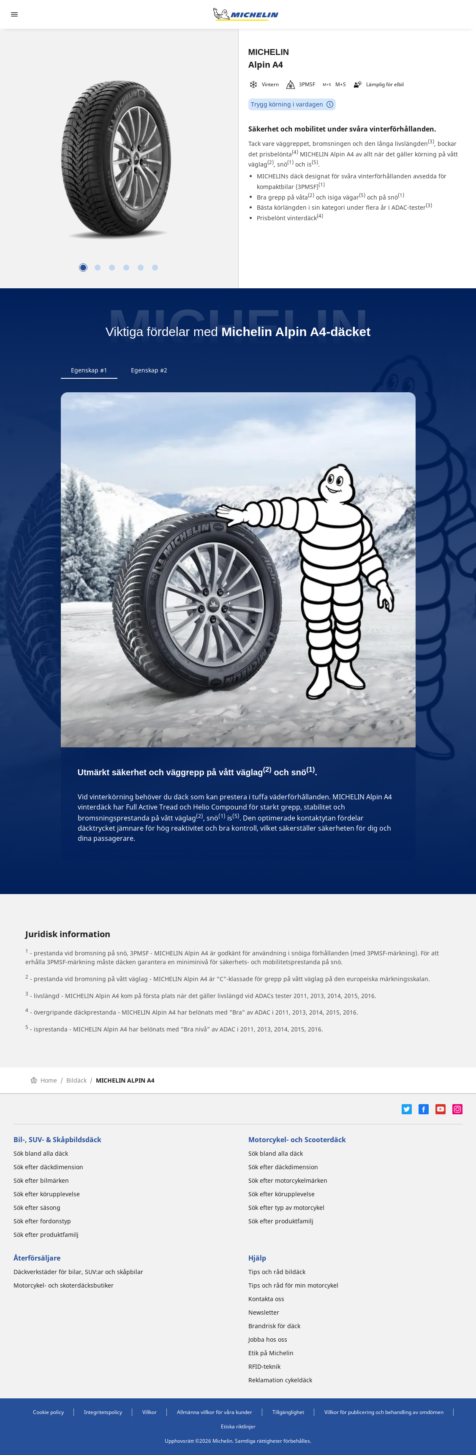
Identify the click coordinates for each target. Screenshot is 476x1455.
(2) (270, 162)
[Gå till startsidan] (246, 14)
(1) (290, 162)
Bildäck (76, 1080)
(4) (295, 152)
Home (43, 1080)
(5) (315, 162)
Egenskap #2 (149, 370)
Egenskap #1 (89, 370)
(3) (431, 141)
